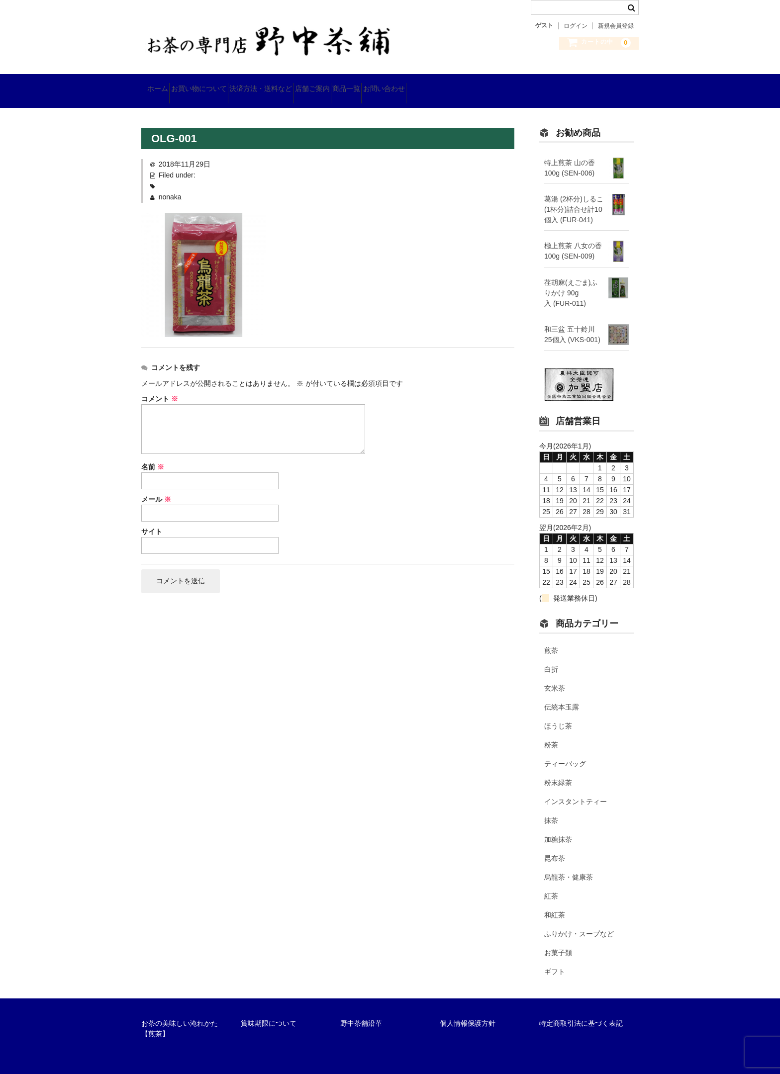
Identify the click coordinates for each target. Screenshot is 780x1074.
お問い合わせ (476, 85)
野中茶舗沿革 (361, 1011)
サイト (151, 519)
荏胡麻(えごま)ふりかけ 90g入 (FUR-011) (570, 280)
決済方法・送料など (300, 85)
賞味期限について (268, 1011)
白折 (551, 657)
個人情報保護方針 (467, 1011)
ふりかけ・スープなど (579, 921)
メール (156, 486)
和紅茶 (554, 902)
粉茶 (551, 732)
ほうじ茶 (558, 713)
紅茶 (551, 884)
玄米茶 (554, 676)
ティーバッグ (565, 751)
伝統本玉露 (561, 695)
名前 (152, 454)
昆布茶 (554, 846)
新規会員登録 (616, 25)
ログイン (575, 25)
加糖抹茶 (558, 827)
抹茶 (551, 808)
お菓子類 (558, 940)
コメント (159, 386)
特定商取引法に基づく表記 (581, 1011)
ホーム (162, 85)
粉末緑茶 (558, 770)
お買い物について (221, 85)
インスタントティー (575, 789)
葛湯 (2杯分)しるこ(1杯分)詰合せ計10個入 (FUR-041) (573, 196)
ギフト (554, 959)
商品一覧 (421, 85)
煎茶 (551, 638)
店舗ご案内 (369, 85)
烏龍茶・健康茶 (568, 865)
